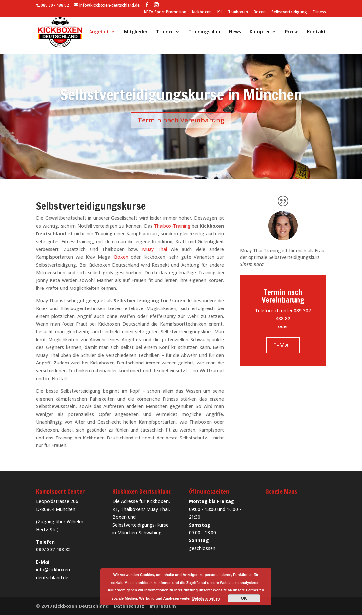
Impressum (163, 606)
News (235, 32)
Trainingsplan (204, 32)
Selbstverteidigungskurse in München (181, 94)
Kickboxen (201, 12)
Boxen (260, 12)
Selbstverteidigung (289, 12)
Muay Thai (154, 249)
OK (244, 598)
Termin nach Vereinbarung (181, 120)
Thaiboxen (238, 12)
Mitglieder (136, 32)
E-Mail (283, 345)
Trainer (164, 32)
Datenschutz (129, 606)
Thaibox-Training (172, 226)
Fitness (319, 12)
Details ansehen (206, 598)
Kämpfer (260, 32)
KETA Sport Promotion (165, 12)
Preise (291, 32)
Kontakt (316, 32)
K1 (219, 12)
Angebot (99, 32)
